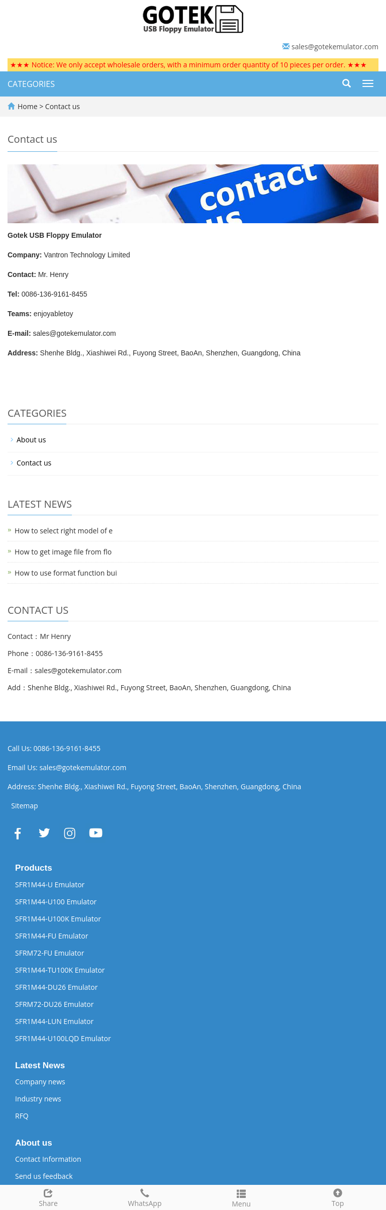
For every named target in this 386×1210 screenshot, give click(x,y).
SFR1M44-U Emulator (49, 884)
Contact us (62, 106)
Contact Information (48, 1159)
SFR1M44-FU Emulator (51, 936)
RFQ (22, 1116)
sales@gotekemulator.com (335, 46)
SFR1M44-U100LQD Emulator (63, 1038)
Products (33, 868)
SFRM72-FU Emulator (49, 953)
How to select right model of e (64, 530)
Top (338, 1196)
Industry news (38, 1098)
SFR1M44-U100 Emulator (55, 901)
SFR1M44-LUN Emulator (54, 1021)
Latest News (40, 1065)
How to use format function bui (66, 573)
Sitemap (24, 805)
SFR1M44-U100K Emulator (58, 918)
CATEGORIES (31, 83)
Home (28, 106)
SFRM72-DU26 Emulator (54, 1004)
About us (31, 439)
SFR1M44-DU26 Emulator (56, 987)
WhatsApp (144, 1196)
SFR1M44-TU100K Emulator (60, 970)
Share (48, 1196)
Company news (40, 1081)
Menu (241, 1197)
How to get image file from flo (63, 551)
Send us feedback (44, 1176)
